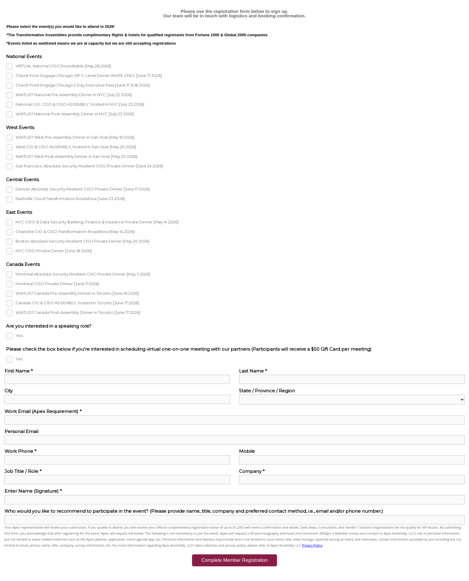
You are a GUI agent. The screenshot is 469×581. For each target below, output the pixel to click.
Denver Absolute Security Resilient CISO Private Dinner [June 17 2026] (83, 189)
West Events (20, 127)
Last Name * (253, 371)
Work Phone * (20, 451)
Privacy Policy (312, 545)
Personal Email (21, 431)
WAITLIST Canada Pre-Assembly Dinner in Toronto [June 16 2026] (77, 293)
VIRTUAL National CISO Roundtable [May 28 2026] (63, 66)
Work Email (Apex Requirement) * (43, 411)
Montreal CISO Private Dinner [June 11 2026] (57, 283)
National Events (24, 56)
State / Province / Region (267, 391)
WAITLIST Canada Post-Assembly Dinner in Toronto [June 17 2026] (78, 312)
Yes (19, 335)
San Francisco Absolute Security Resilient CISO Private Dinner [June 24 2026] (89, 166)
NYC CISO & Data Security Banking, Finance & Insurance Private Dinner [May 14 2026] (97, 222)
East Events (19, 212)
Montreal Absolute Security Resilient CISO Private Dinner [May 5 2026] (83, 274)
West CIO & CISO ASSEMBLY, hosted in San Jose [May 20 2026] (76, 146)
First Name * (18, 371)
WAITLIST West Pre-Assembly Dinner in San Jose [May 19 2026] (75, 137)
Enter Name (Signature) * (33, 491)
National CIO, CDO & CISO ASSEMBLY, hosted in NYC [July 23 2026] (80, 104)
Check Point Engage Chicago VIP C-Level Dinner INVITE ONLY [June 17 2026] (89, 75)
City (8, 391)
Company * (252, 471)
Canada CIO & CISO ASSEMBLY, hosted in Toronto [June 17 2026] (77, 302)
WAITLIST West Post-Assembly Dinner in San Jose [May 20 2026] (76, 156)
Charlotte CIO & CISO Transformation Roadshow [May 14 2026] (75, 231)
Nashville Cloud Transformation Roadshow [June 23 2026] (70, 198)
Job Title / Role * (23, 471)
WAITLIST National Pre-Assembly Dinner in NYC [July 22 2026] (74, 95)
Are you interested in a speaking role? (48, 326)
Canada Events (23, 264)
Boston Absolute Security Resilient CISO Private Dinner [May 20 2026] (82, 241)
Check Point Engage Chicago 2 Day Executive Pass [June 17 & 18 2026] (83, 85)
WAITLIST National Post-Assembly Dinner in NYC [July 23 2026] (75, 114)
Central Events (22, 179)
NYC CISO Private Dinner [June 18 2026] (54, 250)
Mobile (247, 451)
